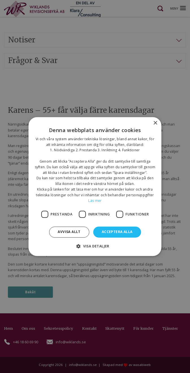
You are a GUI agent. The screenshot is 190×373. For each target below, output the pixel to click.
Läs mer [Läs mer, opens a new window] (95, 200)
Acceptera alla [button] (117, 232)
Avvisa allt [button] (69, 232)
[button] (95, 246)
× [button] (155, 123)
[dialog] (95, 186)
